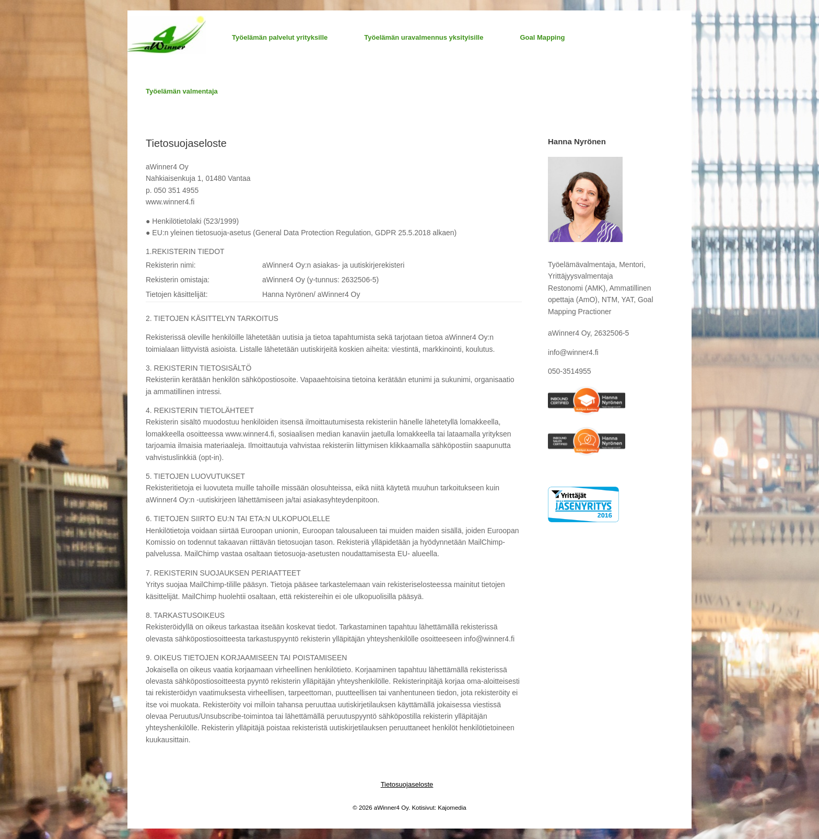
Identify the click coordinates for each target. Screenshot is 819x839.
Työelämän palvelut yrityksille (279, 37)
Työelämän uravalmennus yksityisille (423, 37)
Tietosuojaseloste (407, 784)
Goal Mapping (542, 37)
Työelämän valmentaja (182, 91)
